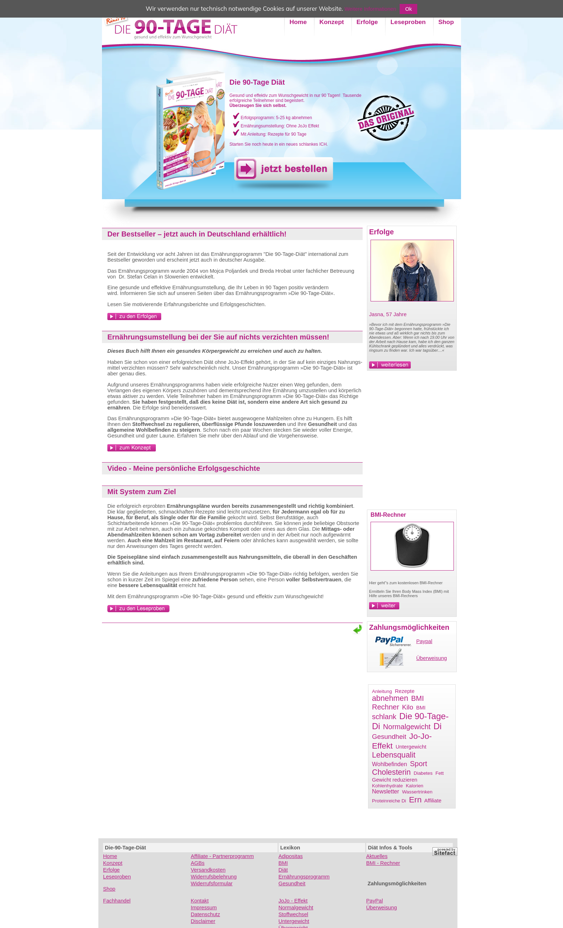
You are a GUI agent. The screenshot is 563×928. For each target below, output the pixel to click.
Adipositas (291, 856)
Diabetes (423, 773)
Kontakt (200, 901)
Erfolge (111, 870)
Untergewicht (411, 747)
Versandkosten (208, 870)
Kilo (407, 707)
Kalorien (414, 785)
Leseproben (117, 877)
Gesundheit (389, 736)
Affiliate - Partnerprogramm (222, 856)
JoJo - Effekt (293, 901)
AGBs (197, 863)
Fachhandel (117, 901)
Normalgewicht (407, 727)
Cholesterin (391, 772)
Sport (418, 764)
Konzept (112, 863)
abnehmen (390, 698)
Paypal (424, 641)
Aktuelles (376, 856)
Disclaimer (203, 921)
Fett (440, 773)
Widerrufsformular (211, 883)
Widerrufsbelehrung (214, 877)
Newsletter (385, 791)
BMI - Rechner (383, 863)
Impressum (204, 907)
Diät (283, 870)
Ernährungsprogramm (304, 877)
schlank (384, 717)
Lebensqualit (393, 755)
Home (110, 856)
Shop (109, 889)
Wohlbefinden (389, 764)
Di (437, 726)
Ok (408, 9)
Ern (415, 799)
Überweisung (431, 658)
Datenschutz (205, 914)
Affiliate (433, 800)
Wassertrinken (417, 792)
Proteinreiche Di (389, 800)
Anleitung (382, 691)
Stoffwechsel (293, 914)
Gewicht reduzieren (394, 780)
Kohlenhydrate (387, 785)
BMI (420, 708)
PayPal (374, 901)
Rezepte (405, 691)
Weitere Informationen (370, 9)
